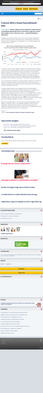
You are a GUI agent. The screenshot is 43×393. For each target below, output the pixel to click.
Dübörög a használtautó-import (7, 333)
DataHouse (17, 112)
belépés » (3, 264)
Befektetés (4, 238)
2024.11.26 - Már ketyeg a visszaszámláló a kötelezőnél (17, 127)
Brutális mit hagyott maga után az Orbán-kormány (11, 213)
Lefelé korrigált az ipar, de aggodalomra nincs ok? (11, 317)
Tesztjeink (25, 8)
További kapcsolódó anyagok (13, 130)
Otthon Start (5, 251)
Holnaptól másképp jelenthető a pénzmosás (10, 324)
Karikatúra (4, 224)
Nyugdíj (3, 300)
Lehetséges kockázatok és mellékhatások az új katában (12, 319)
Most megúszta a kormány (6, 218)
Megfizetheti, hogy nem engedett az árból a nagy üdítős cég (13, 314)
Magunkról (3, 341)
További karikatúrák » (7, 233)
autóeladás (27, 112)
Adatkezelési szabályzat (5, 339)
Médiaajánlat (3, 343)
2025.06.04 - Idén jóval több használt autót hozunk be (17, 124)
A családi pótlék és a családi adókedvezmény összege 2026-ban (14, 312)
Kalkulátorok (19, 8)
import (32, 112)
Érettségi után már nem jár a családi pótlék (10, 216)
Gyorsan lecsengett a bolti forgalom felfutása (10, 321)
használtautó (11, 112)
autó (6, 112)
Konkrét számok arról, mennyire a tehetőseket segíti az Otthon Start (15, 326)
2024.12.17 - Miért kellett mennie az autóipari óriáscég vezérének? (20, 125)
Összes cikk (21, 272)
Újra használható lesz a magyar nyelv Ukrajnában (11, 328)
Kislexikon (21, 269)
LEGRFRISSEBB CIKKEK (8, 151)
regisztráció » (9, 264)
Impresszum (3, 342)
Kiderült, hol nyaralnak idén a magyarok (9, 330)
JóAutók (23, 112)
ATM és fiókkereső (33, 8)
